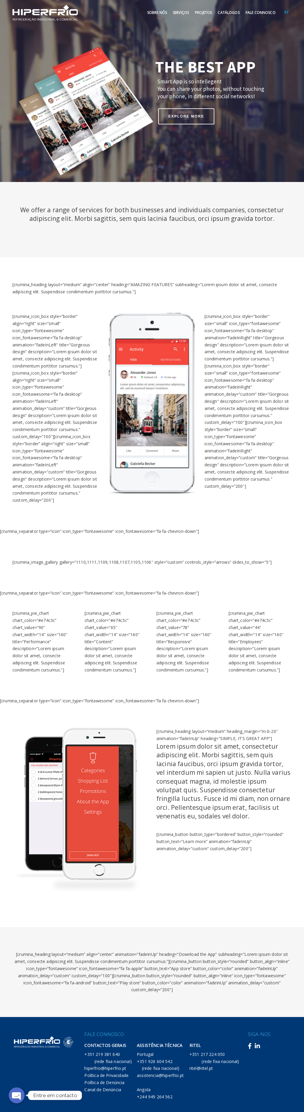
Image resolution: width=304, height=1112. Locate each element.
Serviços (181, 12)
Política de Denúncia (104, 1082)
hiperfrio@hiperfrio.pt (105, 1068)
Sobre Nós (157, 12)
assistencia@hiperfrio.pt (160, 1075)
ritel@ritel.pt (201, 1068)
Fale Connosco (261, 12)
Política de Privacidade (106, 1075)
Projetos (203, 12)
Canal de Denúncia (102, 1089)
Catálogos (228, 12)
